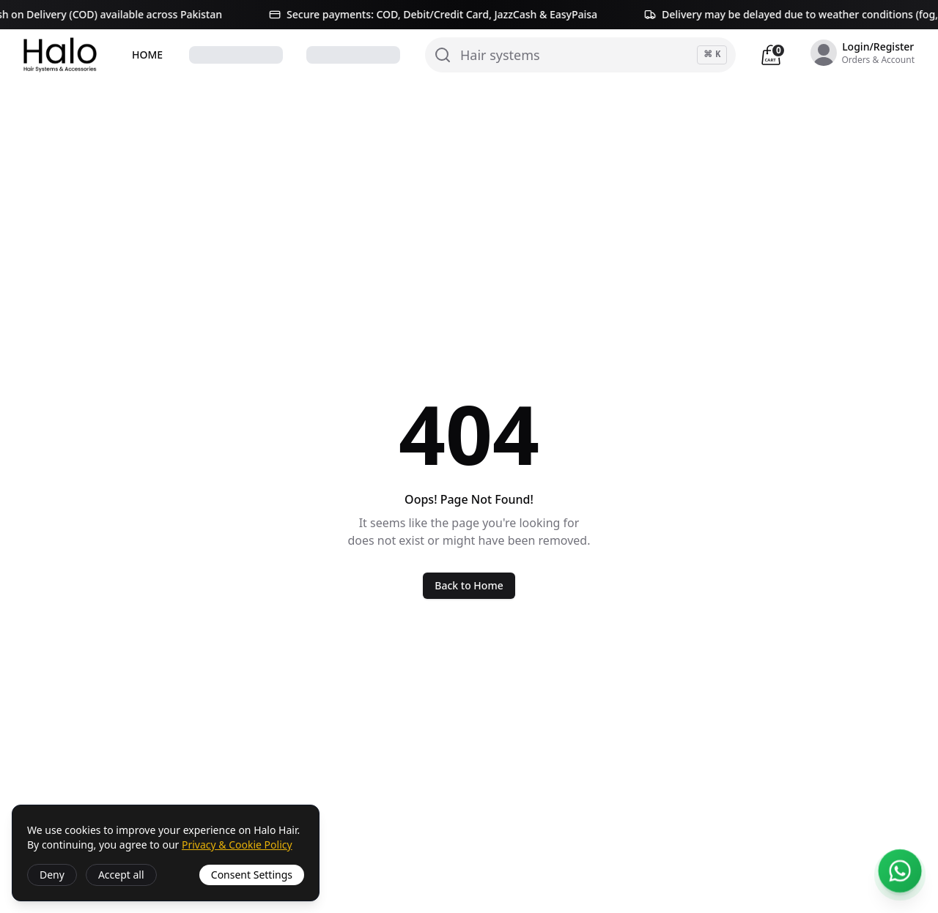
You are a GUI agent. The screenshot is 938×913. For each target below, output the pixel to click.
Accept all (121, 875)
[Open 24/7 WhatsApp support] (900, 870)
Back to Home (469, 585)
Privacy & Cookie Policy (237, 844)
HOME (147, 55)
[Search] (580, 54)
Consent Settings (251, 875)
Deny (52, 875)
